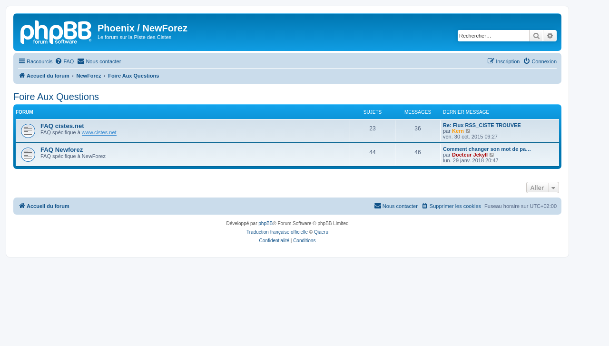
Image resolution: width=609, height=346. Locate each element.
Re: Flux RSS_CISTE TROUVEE (482, 125)
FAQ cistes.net (62, 125)
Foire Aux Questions (56, 96)
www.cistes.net (99, 132)
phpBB (265, 223)
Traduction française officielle (277, 232)
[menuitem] (64, 61)
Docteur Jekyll (470, 155)
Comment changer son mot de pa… (487, 149)
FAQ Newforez (61, 149)
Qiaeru (321, 232)
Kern (458, 131)
